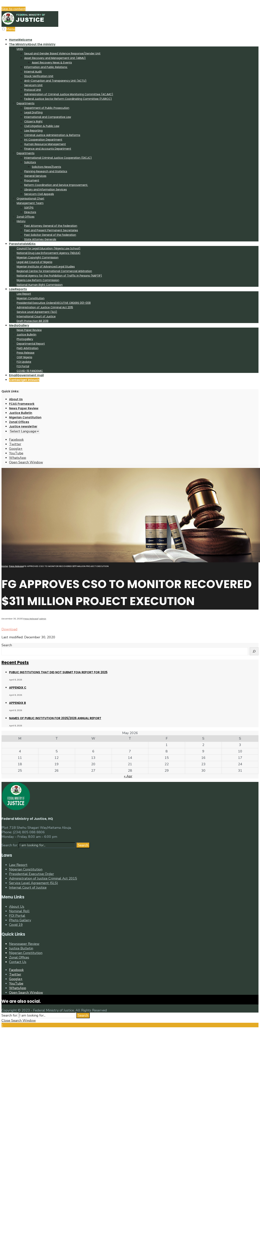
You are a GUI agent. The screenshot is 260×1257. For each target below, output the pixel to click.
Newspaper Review (24, 944)
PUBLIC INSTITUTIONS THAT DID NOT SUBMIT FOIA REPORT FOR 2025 (58, 672)
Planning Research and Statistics (45, 171)
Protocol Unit (32, 90)
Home (20, 40)
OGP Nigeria (24, 357)
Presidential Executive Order (31, 874)
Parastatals (22, 244)
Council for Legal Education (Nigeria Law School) (48, 248)
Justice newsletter (23, 426)
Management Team (30, 203)
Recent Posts (15, 663)
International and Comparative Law (47, 117)
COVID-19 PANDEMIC (30, 371)
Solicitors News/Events (46, 167)
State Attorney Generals (40, 239)
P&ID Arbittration (27, 348)
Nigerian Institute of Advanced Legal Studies (46, 266)
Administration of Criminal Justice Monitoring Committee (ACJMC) (68, 94)
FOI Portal (23, 366)
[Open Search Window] (26, 462)
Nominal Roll (19, 911)
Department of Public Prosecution (46, 108)
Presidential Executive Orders (54, 303)
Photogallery (25, 339)
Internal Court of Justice (28, 887)
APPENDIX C (17, 688)
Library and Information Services (45, 189)
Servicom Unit (33, 85)
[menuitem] (133, 141)
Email (26, 375)
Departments (25, 103)
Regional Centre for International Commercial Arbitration (54, 271)
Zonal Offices (25, 217)
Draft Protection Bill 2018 (32, 321)
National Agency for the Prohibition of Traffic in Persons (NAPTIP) (59, 276)
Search (7, 645)
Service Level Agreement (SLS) (37, 312)
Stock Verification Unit (38, 76)
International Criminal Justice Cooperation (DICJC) (58, 158)
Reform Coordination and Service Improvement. (56, 185)
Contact (24, 380)
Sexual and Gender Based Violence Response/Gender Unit (62, 53)
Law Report (24, 294)
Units (20, 49)
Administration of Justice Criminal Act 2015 (45, 307)
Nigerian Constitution (30, 298)
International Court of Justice (36, 316)
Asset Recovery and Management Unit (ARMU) (55, 58)
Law (18, 289)
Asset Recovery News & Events (52, 62)
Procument (31, 180)
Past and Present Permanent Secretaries (51, 230)
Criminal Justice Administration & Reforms (52, 135)
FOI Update (24, 362)
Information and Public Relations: (46, 67)
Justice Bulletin (26, 334)
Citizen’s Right (33, 121)
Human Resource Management (45, 144)
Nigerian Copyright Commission (37, 257)
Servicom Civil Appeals (39, 194)
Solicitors (30, 162)
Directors (30, 212)
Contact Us (17, 962)
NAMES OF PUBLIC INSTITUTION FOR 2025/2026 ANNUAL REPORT (55, 718)
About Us (16, 399)
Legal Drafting (33, 112)
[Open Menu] (3, 29)
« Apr (128, 776)
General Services (35, 176)
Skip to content (14, 9)
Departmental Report (31, 344)
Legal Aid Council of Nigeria (34, 262)
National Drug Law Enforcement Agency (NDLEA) (48, 253)
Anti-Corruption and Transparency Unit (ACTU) (55, 81)
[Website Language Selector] (24, 431)
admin (42, 618)
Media (19, 325)
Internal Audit (33, 71)
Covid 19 (16, 924)
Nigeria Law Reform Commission (38, 280)
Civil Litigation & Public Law (41, 126)
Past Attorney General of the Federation (50, 226)
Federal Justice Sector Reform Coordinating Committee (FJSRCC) (68, 99)
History (21, 221)
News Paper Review (29, 330)
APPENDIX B (17, 703)
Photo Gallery (20, 920)
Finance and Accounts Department (47, 149)
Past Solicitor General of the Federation (50, 235)
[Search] (254, 651)
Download (9, 629)
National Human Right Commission (40, 285)
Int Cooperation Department (43, 139)
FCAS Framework (21, 404)
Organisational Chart (30, 198)
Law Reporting (33, 130)
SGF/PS (28, 208)
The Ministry (32, 44)
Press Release (25, 353)
